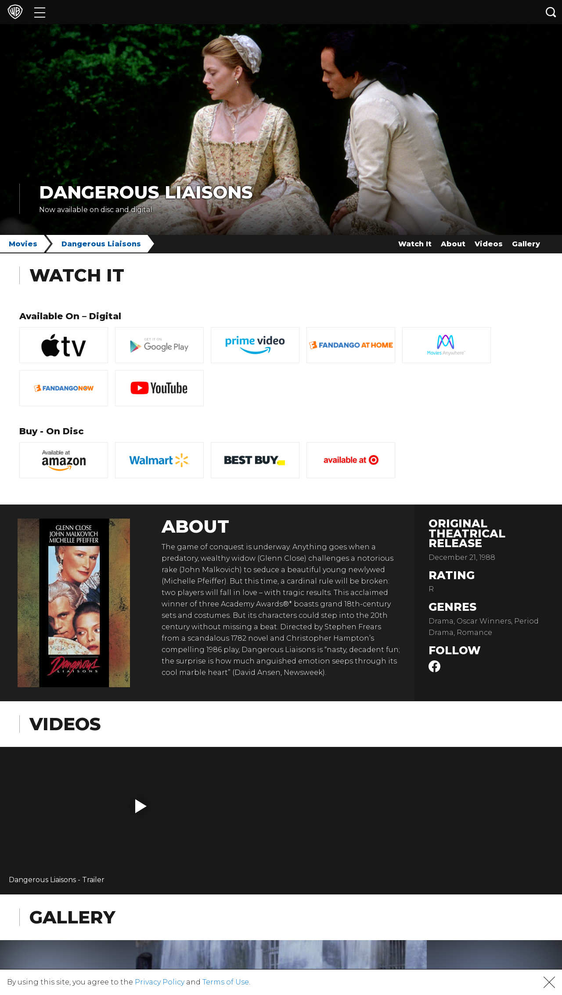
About (453, 244)
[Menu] (40, 12)
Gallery (526, 244)
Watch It (415, 244)
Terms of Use (225, 982)
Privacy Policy (159, 982)
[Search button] (551, 12)
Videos (489, 244)
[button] (141, 806)
